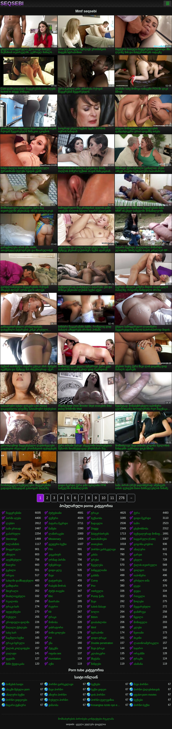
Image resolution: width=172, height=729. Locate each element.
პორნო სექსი (141, 705)
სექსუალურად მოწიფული (148, 533)
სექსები (95, 684)
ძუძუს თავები (56, 591)
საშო (137, 523)
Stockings (11, 539)
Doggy (95, 528)
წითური (10, 565)
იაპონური (140, 575)
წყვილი (138, 617)
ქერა (137, 512)
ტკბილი (11, 570)
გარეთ (138, 554)
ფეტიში (10, 658)
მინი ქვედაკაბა (15, 663)
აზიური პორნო (58, 694)
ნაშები (52, 528)
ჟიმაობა (53, 705)
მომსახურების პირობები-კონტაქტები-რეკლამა (86, 719)
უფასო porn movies (145, 694)
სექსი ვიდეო (98, 689)
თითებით (97, 544)
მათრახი (54, 601)
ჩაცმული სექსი (15, 637)
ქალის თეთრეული (145, 565)
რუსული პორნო (58, 699)
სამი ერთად (13, 528)
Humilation (55, 658)
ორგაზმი (139, 653)
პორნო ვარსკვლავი (103, 549)
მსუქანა (95, 658)
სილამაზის (12, 544)
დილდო (139, 570)
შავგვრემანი (13, 512)
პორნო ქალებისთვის (147, 689)
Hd (50, 637)
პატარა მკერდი (58, 523)
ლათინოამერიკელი (146, 643)
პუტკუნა (53, 648)
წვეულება (97, 565)
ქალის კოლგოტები (18, 648)
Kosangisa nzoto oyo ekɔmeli (105, 705)
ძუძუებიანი (55, 512)
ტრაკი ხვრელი (15, 643)
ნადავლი (96, 523)
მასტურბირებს (100, 533)
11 (112, 498)
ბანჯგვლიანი (99, 570)
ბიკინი (137, 637)
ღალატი (11, 653)
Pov (93, 585)
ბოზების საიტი (14, 684)
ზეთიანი (139, 632)
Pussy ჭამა (97, 596)
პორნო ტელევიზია (102, 699)
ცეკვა (137, 585)
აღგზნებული (13, 559)
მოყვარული (13, 549)
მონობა (53, 622)
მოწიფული (140, 622)
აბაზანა (138, 663)
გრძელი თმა (141, 580)
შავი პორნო (141, 684)
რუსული (11, 617)
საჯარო (138, 648)
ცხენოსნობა (141, 528)
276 (122, 498)
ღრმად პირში (57, 559)
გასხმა (95, 575)
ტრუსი (95, 559)
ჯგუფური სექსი (58, 544)
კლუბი (138, 627)
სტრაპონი (97, 632)
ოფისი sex (55, 653)
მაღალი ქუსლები (16, 627)
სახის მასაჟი (98, 606)
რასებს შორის (57, 585)
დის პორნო (98, 694)
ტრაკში (138, 658)
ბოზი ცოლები (57, 632)
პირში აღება (13, 518)
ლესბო (10, 523)
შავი (51, 575)
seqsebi (12, 3)
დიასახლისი (98, 622)
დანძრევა (140, 611)
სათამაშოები (99, 539)
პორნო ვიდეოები (16, 699)
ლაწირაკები (56, 533)
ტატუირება (55, 580)
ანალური (139, 549)
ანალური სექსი (15, 694)
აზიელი (10, 554)
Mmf (93, 627)
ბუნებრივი (55, 565)
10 (103, 498)
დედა (137, 591)
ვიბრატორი (56, 627)
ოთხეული (97, 591)
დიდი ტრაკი (98, 637)
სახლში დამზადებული (19, 580)
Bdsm (94, 617)
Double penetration (102, 643)
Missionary (55, 539)
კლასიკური (98, 653)
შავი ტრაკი (98, 648)
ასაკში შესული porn (18, 689)
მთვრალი (12, 591)
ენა (50, 643)
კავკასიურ (55, 554)
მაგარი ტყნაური (16, 705)
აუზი (51, 663)
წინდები (96, 663)
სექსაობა (96, 518)
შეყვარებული (142, 606)
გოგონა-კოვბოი (143, 544)
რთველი (139, 596)
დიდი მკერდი (142, 518)
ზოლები (139, 601)
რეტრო (53, 606)
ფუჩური (53, 518)
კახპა (94, 554)
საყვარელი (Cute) (145, 539)
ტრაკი (95, 512)
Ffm (51, 549)
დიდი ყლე (55, 570)
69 (50, 611)
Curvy (94, 580)
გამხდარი (12, 585)
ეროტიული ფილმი (17, 622)
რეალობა (12, 601)
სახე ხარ (11, 632)
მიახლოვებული (15, 596)
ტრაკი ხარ (12, 606)
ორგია (10, 575)
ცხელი (138, 559)
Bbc (51, 596)
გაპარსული (13, 533)
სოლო (95, 611)
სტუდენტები (13, 611)
